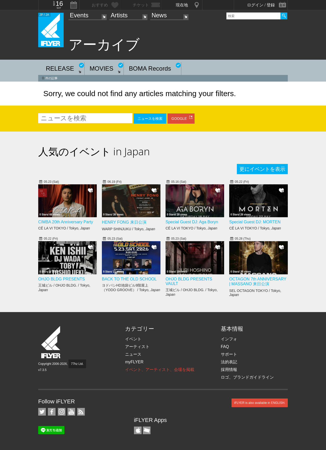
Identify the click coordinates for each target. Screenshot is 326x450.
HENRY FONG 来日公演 (124, 222)
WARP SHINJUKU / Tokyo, (128, 229)
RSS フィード (81, 412)
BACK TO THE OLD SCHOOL (129, 279)
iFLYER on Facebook (52, 412)
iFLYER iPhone (138, 430)
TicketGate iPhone (147, 430)
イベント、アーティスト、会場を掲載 (159, 369)
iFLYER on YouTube (71, 412)
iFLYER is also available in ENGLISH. (259, 403)
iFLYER (51, 342)
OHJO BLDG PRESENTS (61, 279)
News (159, 15)
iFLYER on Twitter (42, 412)
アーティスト (137, 346)
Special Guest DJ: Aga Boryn (192, 222)
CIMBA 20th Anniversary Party (65, 222)
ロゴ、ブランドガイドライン (247, 377)
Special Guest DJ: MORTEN (255, 222)
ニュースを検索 (150, 119)
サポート (229, 354)
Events (79, 15)
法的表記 (229, 362)
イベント (133, 339)
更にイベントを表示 (262, 169)
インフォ (229, 339)
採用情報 (229, 369)
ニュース (133, 354)
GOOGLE (179, 119)
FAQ (225, 346)
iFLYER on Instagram (61, 412)
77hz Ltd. (77, 364)
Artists (119, 15)
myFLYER (134, 362)
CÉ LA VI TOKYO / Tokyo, (64, 228)
